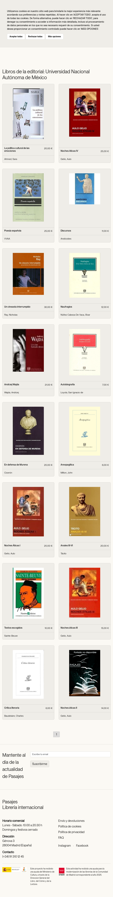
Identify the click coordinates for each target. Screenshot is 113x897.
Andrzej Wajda (11, 384)
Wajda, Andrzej (11, 392)
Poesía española (12, 230)
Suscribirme (39, 764)
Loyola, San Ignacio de (72, 392)
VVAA (7, 238)
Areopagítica (67, 464)
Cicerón (8, 472)
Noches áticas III (69, 627)
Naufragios (66, 306)
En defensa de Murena (16, 464)
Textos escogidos (13, 627)
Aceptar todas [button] (16, 36)
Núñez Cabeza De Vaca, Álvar (75, 314)
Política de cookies (69, 826)
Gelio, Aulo (66, 159)
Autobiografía (68, 384)
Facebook (82, 845)
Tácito (63, 553)
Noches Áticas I (12, 545)
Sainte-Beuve (11, 635)
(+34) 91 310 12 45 (13, 856)
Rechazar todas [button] (35, 36)
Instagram (64, 845)
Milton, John (66, 472)
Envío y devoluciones (71, 821)
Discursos (66, 230)
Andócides (66, 238)
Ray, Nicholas (11, 314)
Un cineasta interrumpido (17, 306)
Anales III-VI (67, 545)
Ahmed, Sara (10, 159)
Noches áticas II (69, 707)
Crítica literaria (11, 707)
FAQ (61, 837)
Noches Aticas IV (69, 151)
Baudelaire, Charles (14, 715)
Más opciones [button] (54, 36)
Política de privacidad (71, 832)
